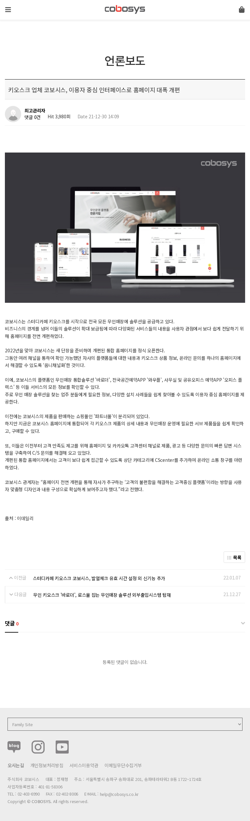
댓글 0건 (32, 117)
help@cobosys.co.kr (119, 794)
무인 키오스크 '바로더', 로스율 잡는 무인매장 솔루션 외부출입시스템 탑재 (102, 595)
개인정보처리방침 (46, 765)
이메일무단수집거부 (123, 765)
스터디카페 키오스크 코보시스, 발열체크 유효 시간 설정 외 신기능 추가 (99, 578)
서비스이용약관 (83, 765)
